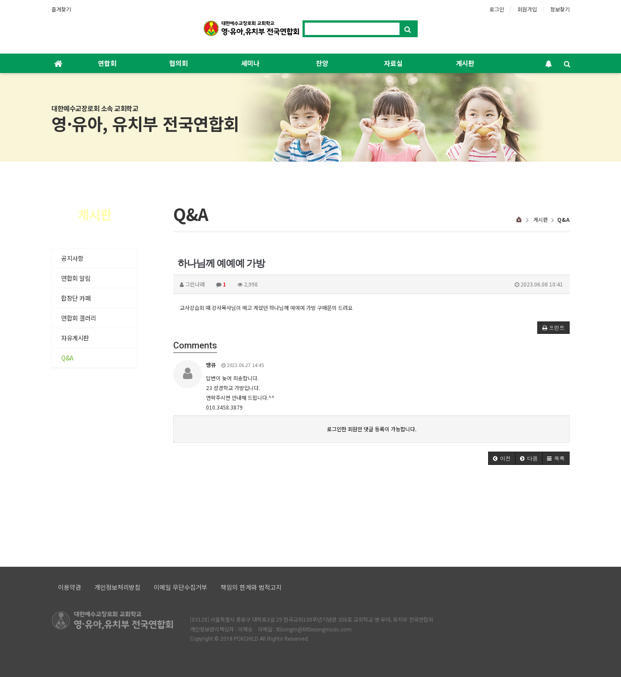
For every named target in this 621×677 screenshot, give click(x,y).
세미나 (250, 63)
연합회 (107, 63)
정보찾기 (560, 9)
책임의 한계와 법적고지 (251, 587)
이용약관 (69, 587)
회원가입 (527, 9)
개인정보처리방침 (117, 587)
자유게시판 (75, 337)
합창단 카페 (75, 298)
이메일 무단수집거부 (180, 587)
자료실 (393, 63)
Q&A (67, 357)
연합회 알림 (75, 278)
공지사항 (72, 258)
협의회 (178, 63)
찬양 (322, 63)
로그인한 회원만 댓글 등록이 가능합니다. (371, 429)
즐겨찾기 (61, 9)
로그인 (496, 9)
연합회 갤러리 (78, 317)
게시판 (465, 63)
